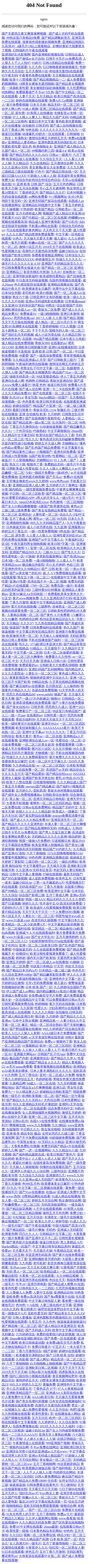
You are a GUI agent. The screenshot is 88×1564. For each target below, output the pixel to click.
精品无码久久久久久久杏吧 (65, 899)
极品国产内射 (19, 1058)
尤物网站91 (70, 443)
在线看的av (58, 343)
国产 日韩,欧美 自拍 (60, 1355)
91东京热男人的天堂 (20, 1514)
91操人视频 (30, 109)
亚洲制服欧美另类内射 (44, 1259)
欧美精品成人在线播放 (22, 159)
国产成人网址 (39, 1359)
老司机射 (28, 293)
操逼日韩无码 (56, 385)
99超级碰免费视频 (62, 1137)
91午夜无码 (10, 75)
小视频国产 (44, 451)
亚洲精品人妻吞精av (22, 142)
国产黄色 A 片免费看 (55, 615)
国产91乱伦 (70, 221)
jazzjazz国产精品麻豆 (40, 786)
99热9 (69, 1037)
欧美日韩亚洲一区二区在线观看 (24, 1108)
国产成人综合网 (30, 389)
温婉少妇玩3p (68, 251)
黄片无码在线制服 (24, 606)
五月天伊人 (10, 1493)
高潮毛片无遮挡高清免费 (39, 251)
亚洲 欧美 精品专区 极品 (23, 1133)
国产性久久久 (70, 552)
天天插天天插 (56, 866)
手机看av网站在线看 (43, 226)
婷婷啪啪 (41, 1004)
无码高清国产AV (30, 886)
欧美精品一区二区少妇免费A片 (24, 924)
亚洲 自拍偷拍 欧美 (32, 414)
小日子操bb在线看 (71, 1489)
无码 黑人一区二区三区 (22, 1271)
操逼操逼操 (17, 1485)
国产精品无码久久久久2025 (28, 155)
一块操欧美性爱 (17, 88)
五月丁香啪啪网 (44, 1464)
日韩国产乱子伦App (51, 1054)
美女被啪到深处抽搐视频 (47, 88)
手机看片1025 (11, 217)
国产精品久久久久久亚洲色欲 (22, 824)
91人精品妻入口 (27, 1091)
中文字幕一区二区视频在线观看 (41, 1188)
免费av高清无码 (31, 1296)
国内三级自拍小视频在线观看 (30, 1376)
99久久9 (15, 1384)
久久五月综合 (58, 1409)
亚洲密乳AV (14, 828)
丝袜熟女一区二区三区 (68, 606)
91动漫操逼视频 (51, 426)
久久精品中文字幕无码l (18, 435)
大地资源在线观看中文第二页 (39, 1556)
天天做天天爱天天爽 (38, 238)
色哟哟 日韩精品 (36, 380)
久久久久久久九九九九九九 (59, 129)
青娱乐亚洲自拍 (61, 380)
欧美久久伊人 (44, 1221)
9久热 (50, 92)
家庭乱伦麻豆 (22, 1162)
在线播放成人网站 (67, 1413)
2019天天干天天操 (14, 1372)
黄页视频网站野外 (65, 1376)
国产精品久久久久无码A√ (24, 1100)
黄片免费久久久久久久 (65, 757)
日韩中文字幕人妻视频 (25, 874)
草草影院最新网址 (49, 556)
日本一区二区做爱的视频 (61, 652)
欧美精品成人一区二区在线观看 (62, 1271)
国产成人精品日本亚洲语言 (57, 1326)
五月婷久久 (24, 790)
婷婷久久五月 (31, 1384)
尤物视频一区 (44, 753)
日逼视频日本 (61, 840)
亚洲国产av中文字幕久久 (46, 539)
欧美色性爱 (10, 1288)
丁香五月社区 (76, 732)
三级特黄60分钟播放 (46, 590)
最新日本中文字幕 (41, 121)
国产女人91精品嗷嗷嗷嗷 (19, 506)
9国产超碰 (50, 1351)
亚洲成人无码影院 (70, 1229)
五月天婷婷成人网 (28, 213)
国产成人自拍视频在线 (66, 125)
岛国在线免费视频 (44, 690)
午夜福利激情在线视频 (32, 364)
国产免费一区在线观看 (60, 1338)
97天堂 (58, 966)
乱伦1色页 (75, 196)
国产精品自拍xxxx (58, 774)
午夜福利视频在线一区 (32, 978)
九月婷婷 (53, 414)
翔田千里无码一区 (14, 201)
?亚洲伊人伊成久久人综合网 (29, 1171)
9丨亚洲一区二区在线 (40, 548)
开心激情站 (68, 1485)
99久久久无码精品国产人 (47, 523)
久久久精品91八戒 (65, 1150)
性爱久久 (40, 1008)
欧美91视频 (44, 293)
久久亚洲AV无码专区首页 (34, 870)
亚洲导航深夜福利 (25, 276)
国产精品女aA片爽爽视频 (33, 1087)
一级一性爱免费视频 (43, 531)
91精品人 (36, 648)
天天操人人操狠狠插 (54, 636)
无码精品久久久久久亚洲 (49, 836)
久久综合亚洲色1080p (17, 974)
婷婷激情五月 (44, 259)
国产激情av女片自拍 (30, 58)
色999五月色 (31, 1183)
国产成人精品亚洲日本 (18, 1016)
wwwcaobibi (44, 694)
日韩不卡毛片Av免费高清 (63, 58)
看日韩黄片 (28, 1309)
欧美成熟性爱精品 (52, 276)
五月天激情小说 (36, 71)
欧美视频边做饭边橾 (36, 1468)
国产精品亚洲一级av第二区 (32, 422)
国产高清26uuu (73, 556)
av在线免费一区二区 (30, 769)
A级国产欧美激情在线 (53, 506)
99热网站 (8, 92)
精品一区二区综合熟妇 (46, 1024)
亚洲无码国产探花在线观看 (48, 201)
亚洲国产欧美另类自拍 (38, 778)
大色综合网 (52, 1100)
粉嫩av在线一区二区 (43, 242)
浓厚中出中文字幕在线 (68, 288)
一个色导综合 (22, 431)
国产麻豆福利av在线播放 (26, 686)
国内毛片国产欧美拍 (41, 958)
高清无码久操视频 (44, 920)
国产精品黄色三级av (20, 451)
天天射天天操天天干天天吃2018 (59, 719)
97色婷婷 (26, 209)
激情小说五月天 (30, 247)
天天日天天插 (29, 661)
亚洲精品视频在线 (60, 284)
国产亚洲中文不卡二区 (41, 1238)
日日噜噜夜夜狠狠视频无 (60, 67)
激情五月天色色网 (55, 1213)
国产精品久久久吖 (52, 192)
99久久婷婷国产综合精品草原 (63, 1029)
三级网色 (44, 606)
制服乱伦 (63, 410)
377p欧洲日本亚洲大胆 (46, 644)
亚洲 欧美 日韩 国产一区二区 (52, 351)
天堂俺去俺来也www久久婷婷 (27, 481)
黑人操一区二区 (20, 799)
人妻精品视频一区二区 (23, 615)
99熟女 (50, 305)
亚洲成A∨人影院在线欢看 (64, 1393)
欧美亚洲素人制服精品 (48, 845)
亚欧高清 (39, 790)
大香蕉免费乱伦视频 (25, 1146)
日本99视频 (75, 192)
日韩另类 (37, 707)
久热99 (77, 828)
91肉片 (36, 63)
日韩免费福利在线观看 (46, 627)
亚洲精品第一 (49, 1020)
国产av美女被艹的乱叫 (25, 573)
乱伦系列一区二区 (65, 422)
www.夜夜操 (67, 1518)
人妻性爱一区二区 (45, 514)
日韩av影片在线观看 (43, 1372)
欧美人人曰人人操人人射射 (21, 1033)
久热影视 (22, 1359)
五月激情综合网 (62, 163)
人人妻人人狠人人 (39, 535)
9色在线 (64, 531)
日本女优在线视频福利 (65, 1401)
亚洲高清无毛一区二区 (67, 820)
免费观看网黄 (65, 744)
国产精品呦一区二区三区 (63, 493)
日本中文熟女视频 (25, 1020)
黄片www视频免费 (26, 598)
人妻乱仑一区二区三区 (41, 673)
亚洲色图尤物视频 (31, 477)
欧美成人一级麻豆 (65, 811)
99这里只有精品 (41, 966)
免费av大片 (65, 1514)
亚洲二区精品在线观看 (55, 109)
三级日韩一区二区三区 (41, 861)
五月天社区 (40, 1418)
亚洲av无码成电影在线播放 (44, 301)
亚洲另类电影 (36, 1284)
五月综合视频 (28, 188)
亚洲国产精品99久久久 (25, 552)
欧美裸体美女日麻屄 (36, 288)
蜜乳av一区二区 (44, 518)
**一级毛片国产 (13, 1225)
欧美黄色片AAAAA (69, 1179)
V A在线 (32, 1305)
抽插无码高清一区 (22, 376)
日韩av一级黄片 (60, 155)
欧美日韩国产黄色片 (61, 1154)
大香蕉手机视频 (17, 803)
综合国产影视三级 (31, 895)
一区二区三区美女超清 (38, 744)
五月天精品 (44, 96)
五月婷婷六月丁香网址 (62, 485)
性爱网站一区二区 (65, 456)
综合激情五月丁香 (14, 1259)
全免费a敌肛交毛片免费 (45, 995)
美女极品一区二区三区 (55, 1459)
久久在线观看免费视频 (49, 949)
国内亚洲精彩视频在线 (48, 54)
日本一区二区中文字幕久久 (48, 761)
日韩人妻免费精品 (47, 1476)
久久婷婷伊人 (47, 1422)
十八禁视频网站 (24, 460)
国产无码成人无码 (38, 1330)
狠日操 (39, 1016)
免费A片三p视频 (60, 100)
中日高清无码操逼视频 (32, 280)
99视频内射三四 (43, 150)
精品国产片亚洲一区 (47, 405)
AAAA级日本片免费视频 (58, 1033)
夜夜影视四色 (19, 677)
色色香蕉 (28, 401)
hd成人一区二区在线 (41, 1083)
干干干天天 (40, 330)
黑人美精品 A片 (71, 1242)
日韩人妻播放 (22, 1317)
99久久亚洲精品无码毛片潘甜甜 (35, 1104)
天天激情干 (52, 648)
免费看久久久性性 (58, 656)
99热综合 (8, 736)
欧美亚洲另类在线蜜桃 (32, 1280)
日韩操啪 (73, 134)
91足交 (6, 598)
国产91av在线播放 (31, 1192)
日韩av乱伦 (20, 1121)
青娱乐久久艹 (68, 1497)
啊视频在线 (17, 1125)
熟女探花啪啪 (50, 1129)
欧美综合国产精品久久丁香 (55, 435)
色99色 (20, 1305)
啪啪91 (55, 698)
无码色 (50, 1229)
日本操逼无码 (15, 527)
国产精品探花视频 (19, 1208)
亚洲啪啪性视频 (17, 523)
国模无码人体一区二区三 (66, 330)
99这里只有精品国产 (66, 711)
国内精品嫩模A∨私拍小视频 (56, 991)
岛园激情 (73, 368)
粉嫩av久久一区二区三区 (39, 1497)
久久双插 (26, 1008)
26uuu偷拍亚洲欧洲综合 (26, 1338)
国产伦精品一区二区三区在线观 (44, 217)
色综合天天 (57, 1280)
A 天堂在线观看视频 (47, 1208)
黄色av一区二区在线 (47, 736)
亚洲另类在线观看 (73, 1493)
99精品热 (12, 368)
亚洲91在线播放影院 (62, 347)
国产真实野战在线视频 (35, 815)
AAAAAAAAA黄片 (56, 728)
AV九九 (11, 1188)
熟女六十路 (21, 297)
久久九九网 (75, 167)
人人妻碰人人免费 (19, 1292)
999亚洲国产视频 (58, 1443)
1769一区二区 (39, 585)
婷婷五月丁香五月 (14, 531)
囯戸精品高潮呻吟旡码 (40, 828)
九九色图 (25, 1263)
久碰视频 (12, 209)
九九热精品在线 (24, 765)
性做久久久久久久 (68, 259)
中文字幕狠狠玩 (58, 431)
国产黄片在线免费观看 (68, 1254)
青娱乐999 (42, 343)
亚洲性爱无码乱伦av (67, 535)
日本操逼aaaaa (75, 301)
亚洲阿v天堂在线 (71, 1104)
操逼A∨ (61, 150)
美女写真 (31, 397)
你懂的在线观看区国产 (55, 1167)
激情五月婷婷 (71, 1112)
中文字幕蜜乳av (34, 866)
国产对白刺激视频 (14, 878)
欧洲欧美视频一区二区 (38, 1096)
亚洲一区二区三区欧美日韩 (38, 945)
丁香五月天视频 (13, 786)
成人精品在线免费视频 (18, 343)
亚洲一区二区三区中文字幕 (47, 1116)
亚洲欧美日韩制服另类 (31, 347)
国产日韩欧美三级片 (61, 359)
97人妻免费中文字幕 (16, 1397)
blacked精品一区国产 (53, 397)
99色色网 (35, 857)
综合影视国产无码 (69, 305)
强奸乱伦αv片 (28, 1493)
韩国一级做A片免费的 (34, 840)
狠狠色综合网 (19, 1447)
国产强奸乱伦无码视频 (18, 334)
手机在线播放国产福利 (44, 640)
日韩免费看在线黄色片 (43, 1485)
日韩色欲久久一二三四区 (36, 1288)
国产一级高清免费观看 (46, 355)
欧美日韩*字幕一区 (61, 543)
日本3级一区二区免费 (17, 560)
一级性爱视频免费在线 (39, 489)
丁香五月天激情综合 (23, 426)
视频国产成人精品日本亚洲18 (63, 213)
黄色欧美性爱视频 (68, 121)
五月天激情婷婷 (67, 937)
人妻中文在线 (42, 1292)
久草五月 (35, 1321)
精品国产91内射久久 (57, 849)
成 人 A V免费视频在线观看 (62, 573)
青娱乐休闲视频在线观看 (65, 790)
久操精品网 (17, 1083)
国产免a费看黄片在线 (59, 1296)
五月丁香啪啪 (45, 1514)
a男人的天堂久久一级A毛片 (55, 497)
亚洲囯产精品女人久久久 (42, 1062)
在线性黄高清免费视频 (49, 1162)
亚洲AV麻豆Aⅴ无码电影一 (27, 594)
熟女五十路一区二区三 (33, 577)
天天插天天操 (42, 1250)
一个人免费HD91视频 (64, 912)
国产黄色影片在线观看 (22, 1242)
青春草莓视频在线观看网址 (53, 1066)
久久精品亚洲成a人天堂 (29, 359)
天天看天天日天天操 (43, 1489)
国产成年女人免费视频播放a (21, 794)
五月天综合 (35, 1217)
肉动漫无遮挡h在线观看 (66, 71)
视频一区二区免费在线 (39, 1535)
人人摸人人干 (65, 560)
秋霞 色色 (39, 385)
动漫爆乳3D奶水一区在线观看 (43, 134)
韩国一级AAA (35, 899)
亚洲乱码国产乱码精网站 (46, 669)
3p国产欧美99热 (40, 456)
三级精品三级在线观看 (18, 171)
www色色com (59, 481)
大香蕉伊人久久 (36, 1547)
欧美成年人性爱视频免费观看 (51, 907)
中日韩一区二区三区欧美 (26, 493)
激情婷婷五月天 (27, 1380)
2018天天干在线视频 (57, 247)
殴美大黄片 (24, 736)
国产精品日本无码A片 (21, 970)
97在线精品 (21, 648)
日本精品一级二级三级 (55, 970)
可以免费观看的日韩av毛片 (65, 999)
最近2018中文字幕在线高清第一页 (43, 1501)
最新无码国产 (73, 874)
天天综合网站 (28, 1459)
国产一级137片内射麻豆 (32, 698)
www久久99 (75, 1175)
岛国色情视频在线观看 (65, 280)
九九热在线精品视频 (49, 623)
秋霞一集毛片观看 (14, 242)
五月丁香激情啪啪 (55, 1543)
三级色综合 (59, 1171)
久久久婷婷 (76, 238)
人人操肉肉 (71, 686)
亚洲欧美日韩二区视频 (41, 1367)
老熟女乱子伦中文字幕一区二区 (42, 368)
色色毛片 (78, 970)
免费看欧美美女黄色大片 (66, 594)
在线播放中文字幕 (63, 577)
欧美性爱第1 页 (42, 1413)
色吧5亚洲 (77, 1409)
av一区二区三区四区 (50, 765)
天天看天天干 (22, 1250)
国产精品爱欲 (34, 774)
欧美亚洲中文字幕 (57, 891)
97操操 (6, 117)
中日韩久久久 (30, 1129)
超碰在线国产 (22, 405)
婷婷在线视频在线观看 (32, 100)
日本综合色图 (11, 293)
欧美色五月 (63, 878)
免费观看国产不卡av (30, 92)
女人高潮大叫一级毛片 (25, 1543)
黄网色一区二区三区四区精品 (50, 803)
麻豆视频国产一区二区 (18, 1221)
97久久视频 (68, 326)
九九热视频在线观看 (16, 1413)
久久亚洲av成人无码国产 (36, 1179)
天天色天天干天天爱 (57, 230)
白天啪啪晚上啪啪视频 (46, 1363)
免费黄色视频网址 (14, 857)
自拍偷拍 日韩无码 (35, 125)
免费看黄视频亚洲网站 (48, 255)
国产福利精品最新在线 (29, 1154)
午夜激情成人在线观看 (28, 1443)
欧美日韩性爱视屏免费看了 (49, 953)
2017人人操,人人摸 (49, 318)
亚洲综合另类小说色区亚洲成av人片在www (37, 1451)
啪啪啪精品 (14, 1505)
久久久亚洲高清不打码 (56, 598)
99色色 (68, 1531)
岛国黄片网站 (74, 886)
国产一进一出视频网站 (35, 1150)
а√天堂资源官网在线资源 (46, 1037)
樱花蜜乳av (9, 1556)
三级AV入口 (51, 552)
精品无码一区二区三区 (63, 104)
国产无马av (54, 477)
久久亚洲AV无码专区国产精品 (23, 305)
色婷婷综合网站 (64, 1472)
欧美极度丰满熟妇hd (30, 1355)
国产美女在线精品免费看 (49, 510)
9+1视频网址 (58, 196)
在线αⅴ (51, 1192)
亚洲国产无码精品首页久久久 (62, 263)
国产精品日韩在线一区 (62, 171)
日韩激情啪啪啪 (44, 782)
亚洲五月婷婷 (15, 962)
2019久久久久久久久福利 (57, 1426)
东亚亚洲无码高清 (38, 1254)
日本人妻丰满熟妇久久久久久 (51, 1070)
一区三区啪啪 (73, 502)
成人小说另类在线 (47, 334)
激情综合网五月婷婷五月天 (48, 138)
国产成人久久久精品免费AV (29, 820)
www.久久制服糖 (38, 1125)
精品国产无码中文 (65, 807)
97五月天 (58, 1347)
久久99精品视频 (67, 1275)
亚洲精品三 (14, 272)
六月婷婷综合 (25, 1334)
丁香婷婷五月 (28, 192)
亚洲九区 (59, 1087)
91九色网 (11, 1075)
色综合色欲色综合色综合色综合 (38, 180)
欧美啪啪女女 (42, 146)
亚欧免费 (12, 1296)
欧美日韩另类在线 (49, 401)
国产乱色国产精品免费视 (42, 447)
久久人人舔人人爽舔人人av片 (60, 468)
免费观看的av (28, 665)
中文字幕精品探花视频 (64, 924)
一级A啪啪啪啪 (48, 313)
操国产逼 (60, 694)
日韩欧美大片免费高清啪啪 (59, 665)
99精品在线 (40, 682)
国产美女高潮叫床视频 (32, 1401)
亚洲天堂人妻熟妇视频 (55, 1434)
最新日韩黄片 (22, 410)
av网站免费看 (38, 196)
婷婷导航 (61, 1221)
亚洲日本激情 (69, 313)
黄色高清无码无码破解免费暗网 (62, 439)
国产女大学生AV (42, 937)
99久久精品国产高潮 (34, 1539)
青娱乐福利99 (25, 719)
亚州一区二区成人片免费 (57, 1075)
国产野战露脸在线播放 (25, 1029)
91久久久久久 (55, 732)
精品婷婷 (74, 836)
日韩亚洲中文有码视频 (46, 297)
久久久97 (26, 623)
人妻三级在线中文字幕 (56, 1305)
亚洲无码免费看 (65, 451)
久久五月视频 (61, 748)
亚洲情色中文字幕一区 (65, 978)
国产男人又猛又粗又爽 (55, 832)
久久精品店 (21, 163)
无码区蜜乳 (78, 636)
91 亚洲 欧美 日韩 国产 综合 (32, 184)
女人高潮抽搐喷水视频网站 (41, 1112)
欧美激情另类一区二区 (22, 636)
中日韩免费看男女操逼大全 (21, 267)
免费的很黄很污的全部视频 (55, 1334)
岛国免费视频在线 (25, 1426)
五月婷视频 (10, 1179)
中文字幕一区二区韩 (28, 652)
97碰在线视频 (52, 874)
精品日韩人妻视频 (14, 640)
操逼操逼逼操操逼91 (71, 1321)
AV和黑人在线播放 (39, 113)
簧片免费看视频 (17, 104)
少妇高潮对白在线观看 (64, 1008)
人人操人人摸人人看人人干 (41, 1050)
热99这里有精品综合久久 (57, 619)
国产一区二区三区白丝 (44, 1510)
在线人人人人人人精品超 (33, 811)
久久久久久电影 (43, 1012)
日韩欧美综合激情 (55, 794)
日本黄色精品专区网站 (46, 1531)
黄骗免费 (49, 1384)
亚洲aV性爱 (17, 581)
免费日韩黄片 (41, 1347)
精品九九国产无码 (55, 117)
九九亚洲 (60, 527)
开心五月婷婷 (55, 564)
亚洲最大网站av (25, 1054)
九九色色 (49, 1321)
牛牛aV (21, 1284)
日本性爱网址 (70, 1100)
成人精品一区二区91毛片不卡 (55, 322)
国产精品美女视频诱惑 (35, 372)
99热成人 (64, 828)
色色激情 (56, 502)
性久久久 (31, 439)
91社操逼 (19, 1217)
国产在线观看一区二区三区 (52, 393)
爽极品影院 (10, 1275)
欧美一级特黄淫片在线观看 (21, 723)
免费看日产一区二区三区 (33, 711)
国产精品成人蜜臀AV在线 (66, 1284)
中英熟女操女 (26, 1142)
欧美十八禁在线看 (19, 782)
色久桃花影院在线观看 (30, 284)
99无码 (61, 518)
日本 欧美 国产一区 (38, 987)
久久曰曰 (15, 1535)
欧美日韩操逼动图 (31, 1342)
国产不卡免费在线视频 (32, 1137)
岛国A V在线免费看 (43, 1121)
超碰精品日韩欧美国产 (55, 1091)
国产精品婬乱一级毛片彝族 (25, 1229)
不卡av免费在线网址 (44, 1447)
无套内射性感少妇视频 (18, 443)
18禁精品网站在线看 (36, 1196)
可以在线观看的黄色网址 (23, 230)
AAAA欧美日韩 (43, 1397)
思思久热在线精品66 (20, 694)
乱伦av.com (18, 1267)
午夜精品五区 (63, 1250)
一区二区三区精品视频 (25, 1213)
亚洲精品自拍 (63, 1292)
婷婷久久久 (30, 903)
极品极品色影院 (33, 564)
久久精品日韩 (71, 334)
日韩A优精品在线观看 (58, 63)
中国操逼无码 (22, 949)
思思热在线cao (24, 318)
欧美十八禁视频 (20, 79)
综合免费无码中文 (60, 1108)
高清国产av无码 (57, 769)
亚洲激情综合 (39, 1058)
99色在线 (31, 129)
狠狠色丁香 (35, 464)
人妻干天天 (27, 96)
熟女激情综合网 (70, 1200)
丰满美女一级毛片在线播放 (63, 1217)
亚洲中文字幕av (33, 732)
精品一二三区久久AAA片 (19, 1434)
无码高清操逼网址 (54, 1204)
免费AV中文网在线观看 (25, 1526)
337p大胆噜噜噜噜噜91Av (64, 853)
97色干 (39, 171)
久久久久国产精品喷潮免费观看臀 (30, 234)
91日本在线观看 (13, 1551)
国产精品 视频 (73, 318)
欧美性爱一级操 (17, 1531)
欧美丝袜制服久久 (28, 728)
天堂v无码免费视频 (38, 983)
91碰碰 (74, 962)
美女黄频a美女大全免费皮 (47, 167)
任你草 (52, 1480)
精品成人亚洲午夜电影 (44, 221)
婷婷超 (20, 958)
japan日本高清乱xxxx (33, 502)
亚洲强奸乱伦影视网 (16, 54)
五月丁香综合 (28, 1075)
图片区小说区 (41, 748)
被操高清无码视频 (28, 849)
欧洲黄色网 (10, 1234)
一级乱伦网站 (68, 861)
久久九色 (35, 67)
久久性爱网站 (76, 88)
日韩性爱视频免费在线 (18, 1004)
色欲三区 (73, 564)
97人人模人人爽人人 (27, 117)
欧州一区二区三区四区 (55, 1045)
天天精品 (12, 623)
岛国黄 (27, 339)
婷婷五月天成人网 (47, 443)
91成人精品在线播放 (66, 1196)
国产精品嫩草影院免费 (49, 974)
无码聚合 (8, 1334)
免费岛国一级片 (62, 585)
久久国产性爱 (11, 1497)
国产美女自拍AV (18, 707)
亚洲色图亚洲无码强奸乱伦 (57, 142)
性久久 (24, 644)
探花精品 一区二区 (45, 928)
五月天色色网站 (64, 184)
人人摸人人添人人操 (46, 1158)
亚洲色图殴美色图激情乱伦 (52, 1317)
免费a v (49, 1041)
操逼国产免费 (19, 627)
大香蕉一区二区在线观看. (37, 1275)
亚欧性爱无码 (37, 1313)
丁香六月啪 (14, 1439)
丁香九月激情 (19, 602)
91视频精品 (30, 1045)
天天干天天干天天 (35, 912)
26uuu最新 (51, 1526)
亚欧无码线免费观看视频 (41, 1505)
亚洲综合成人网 (13, 380)
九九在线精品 (39, 163)
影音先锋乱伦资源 (36, 272)
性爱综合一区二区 (68, 740)
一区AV (7, 1054)
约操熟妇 (39, 431)
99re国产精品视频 (45, 339)
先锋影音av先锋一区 (68, 113)
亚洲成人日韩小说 (53, 661)
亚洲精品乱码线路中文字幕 (41, 205)
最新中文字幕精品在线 (46, 602)
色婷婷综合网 (28, 619)
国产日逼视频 (11, 903)
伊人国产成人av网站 (20, 991)
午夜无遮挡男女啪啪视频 (28, 543)
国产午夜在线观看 (38, 1225)
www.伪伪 (13, 1196)
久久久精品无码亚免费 (35, 1522)
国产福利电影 (61, 1468)
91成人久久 (78, 1221)
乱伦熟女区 (54, 686)
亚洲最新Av (76, 527)
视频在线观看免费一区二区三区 (24, 610)
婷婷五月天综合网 (44, 1200)
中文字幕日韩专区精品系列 (35, 631)
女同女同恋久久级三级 (58, 1133)
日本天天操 (38, 104)
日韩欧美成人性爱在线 (22, 468)
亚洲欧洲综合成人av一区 (19, 309)
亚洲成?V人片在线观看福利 (35, 932)
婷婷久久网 (10, 1150)
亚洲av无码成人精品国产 (46, 1455)
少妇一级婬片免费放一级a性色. (47, 472)
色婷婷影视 (44, 1079)
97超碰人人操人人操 (41, 175)
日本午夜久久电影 (72, 339)
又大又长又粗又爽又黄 (43, 1267)
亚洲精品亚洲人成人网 (28, 485)
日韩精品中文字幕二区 (55, 1234)
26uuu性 (76, 431)
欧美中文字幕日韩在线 (68, 1330)
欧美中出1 (23, 1158)
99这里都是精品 (47, 376)
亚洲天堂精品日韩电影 (49, 799)
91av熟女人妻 (49, 1493)
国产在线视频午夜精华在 (42, 418)
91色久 (17, 238)
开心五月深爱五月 (19, 1388)
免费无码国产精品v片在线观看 (62, 1146)
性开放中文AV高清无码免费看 (61, 903)
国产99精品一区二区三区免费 (22, 891)
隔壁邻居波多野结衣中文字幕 (58, 1309)
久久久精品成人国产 (71, 782)
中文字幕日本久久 (71, 920)
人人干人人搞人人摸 (37, 1472)
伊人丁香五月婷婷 (73, 376)
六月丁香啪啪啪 (17, 1363)
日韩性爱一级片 (55, 715)
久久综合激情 (68, 1422)
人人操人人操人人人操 (39, 1439)
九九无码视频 (66, 1083)
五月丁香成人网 (13, 129)
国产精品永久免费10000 (29, 1480)
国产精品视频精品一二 (49, 79)
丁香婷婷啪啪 (48, 326)
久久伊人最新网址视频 (41, 1518)
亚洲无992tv (49, 723)
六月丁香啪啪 (35, 853)
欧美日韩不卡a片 (74, 1050)
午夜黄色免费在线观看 (35, 75)
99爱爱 (24, 355)
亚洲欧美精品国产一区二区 (25, 1393)
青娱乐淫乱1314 (44, 410)
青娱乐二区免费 (49, 309)
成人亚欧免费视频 (41, 878)
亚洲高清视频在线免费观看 (32, 702)
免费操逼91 (28, 313)
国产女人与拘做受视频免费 (65, 1430)
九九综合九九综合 (31, 1175)
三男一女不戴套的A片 (48, 882)
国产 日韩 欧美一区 (54, 569)
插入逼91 (60, 238)
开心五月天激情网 (52, 188)
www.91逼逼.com (18, 920)
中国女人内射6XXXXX (18, 259)
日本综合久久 (74, 255)
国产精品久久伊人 (63, 1058)
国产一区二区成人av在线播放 (47, 962)
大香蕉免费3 (15, 418)
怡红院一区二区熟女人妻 (66, 1547)
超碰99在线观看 (70, 1351)
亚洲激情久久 (55, 1175)
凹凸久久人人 (28, 1234)
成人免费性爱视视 (35, 1409)
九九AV (56, 272)
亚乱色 (27, 146)
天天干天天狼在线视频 (18, 322)
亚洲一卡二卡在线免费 (59, 389)
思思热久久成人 (56, 707)
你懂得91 (22, 953)
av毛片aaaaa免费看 (19, 1066)
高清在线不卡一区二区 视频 (46, 581)
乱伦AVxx (16, 397)
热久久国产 (71, 627)
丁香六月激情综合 (28, 1351)
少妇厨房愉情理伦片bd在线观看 (51, 941)
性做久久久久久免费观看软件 (27, 757)
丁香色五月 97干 (44, 1388)
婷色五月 (31, 1551)
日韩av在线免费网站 (36, 807)
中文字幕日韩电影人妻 (44, 1301)
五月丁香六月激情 (52, 1551)
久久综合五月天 (51, 159)
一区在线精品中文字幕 (28, 999)
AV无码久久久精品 (50, 1142)
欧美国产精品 (44, 209)
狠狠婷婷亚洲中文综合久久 (49, 677)
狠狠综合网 (68, 1505)
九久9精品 (59, 1125)
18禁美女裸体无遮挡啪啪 (36, 83)
